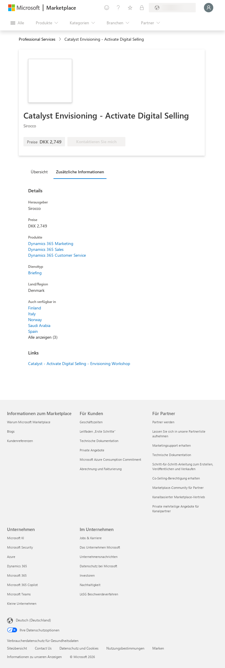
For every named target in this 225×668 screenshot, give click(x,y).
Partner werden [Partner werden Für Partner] (163, 422)
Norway (35, 319)
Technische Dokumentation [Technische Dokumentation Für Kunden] (99, 441)
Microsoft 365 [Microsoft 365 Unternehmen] (17, 575)
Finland (34, 308)
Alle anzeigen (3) (42, 337)
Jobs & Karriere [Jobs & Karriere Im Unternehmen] (91, 538)
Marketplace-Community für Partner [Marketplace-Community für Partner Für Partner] (178, 487)
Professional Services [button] (37, 39)
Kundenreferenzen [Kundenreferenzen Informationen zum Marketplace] (20, 441)
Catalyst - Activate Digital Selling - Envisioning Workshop (79, 363)
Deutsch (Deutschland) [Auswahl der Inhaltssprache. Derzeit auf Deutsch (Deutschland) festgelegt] (33, 620)
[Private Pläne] (141, 7)
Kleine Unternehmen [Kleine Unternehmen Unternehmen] (21, 603)
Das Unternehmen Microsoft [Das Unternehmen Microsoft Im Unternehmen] (100, 547)
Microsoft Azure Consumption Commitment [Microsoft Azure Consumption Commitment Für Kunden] (110, 459)
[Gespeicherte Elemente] (130, 7)
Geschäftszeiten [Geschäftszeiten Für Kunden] (91, 422)
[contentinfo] (60, 39)
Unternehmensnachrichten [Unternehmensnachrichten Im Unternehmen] (98, 556)
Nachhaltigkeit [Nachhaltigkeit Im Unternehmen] (90, 585)
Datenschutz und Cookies (78, 648)
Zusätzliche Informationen (80, 171)
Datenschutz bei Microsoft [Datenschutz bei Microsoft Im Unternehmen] (98, 566)
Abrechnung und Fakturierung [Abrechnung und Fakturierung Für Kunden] (101, 469)
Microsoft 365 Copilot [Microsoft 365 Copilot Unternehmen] (22, 585)
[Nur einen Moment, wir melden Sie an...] (208, 7)
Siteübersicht (17, 648)
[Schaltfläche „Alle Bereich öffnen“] (17, 22)
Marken (158, 648)
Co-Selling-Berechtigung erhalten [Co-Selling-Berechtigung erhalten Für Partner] (176, 478)
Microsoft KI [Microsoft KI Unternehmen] (15, 538)
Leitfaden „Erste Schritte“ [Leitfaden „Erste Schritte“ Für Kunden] (97, 431)
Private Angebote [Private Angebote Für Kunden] (92, 450)
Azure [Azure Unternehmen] (11, 556)
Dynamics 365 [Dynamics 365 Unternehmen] (17, 566)
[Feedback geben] (106, 7)
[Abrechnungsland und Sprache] (172, 7)
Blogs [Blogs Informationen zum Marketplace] (11, 431)
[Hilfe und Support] (118, 7)
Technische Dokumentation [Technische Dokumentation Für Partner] (171, 455)
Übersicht (39, 171)
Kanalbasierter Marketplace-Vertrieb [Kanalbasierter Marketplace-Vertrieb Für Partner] (178, 497)
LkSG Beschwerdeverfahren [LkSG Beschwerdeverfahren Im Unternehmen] (99, 594)
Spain (33, 331)
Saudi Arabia (39, 325)
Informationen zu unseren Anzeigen (34, 656)
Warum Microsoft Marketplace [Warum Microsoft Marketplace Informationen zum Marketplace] (28, 422)
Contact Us (43, 648)
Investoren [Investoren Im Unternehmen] (87, 575)
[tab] (40, 171)
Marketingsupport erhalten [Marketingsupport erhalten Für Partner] (171, 445)
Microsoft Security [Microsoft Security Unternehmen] (20, 547)
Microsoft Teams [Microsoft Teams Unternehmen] (19, 594)
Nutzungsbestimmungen (125, 648)
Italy (32, 313)
